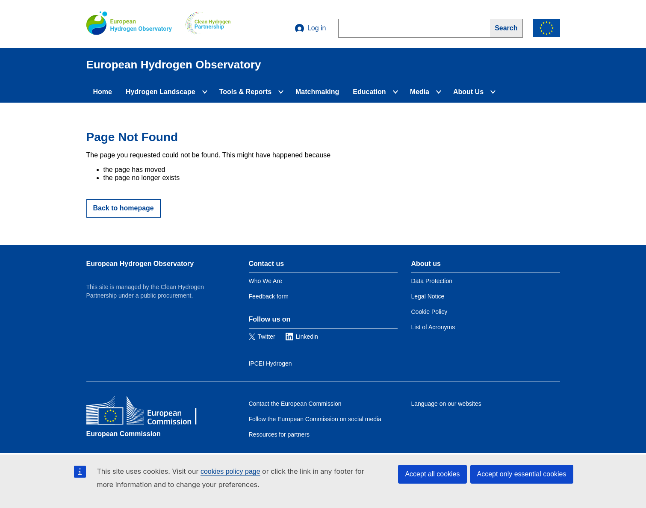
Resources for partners (279, 434)
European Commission (123, 433)
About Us (468, 91)
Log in (310, 28)
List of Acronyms (433, 327)
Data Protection (432, 281)
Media (419, 91)
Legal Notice (428, 296)
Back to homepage (123, 208)
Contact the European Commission (295, 403)
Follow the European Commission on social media (315, 419)
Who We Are (265, 281)
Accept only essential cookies (521, 474)
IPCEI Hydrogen (270, 363)
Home (102, 91)
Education (369, 91)
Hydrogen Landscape (160, 91)
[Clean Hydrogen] (208, 24)
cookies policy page (230, 471)
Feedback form (269, 296)
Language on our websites (446, 403)
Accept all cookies (432, 474)
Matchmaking (317, 91)
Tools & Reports (245, 91)
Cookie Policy (429, 311)
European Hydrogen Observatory (140, 263)
